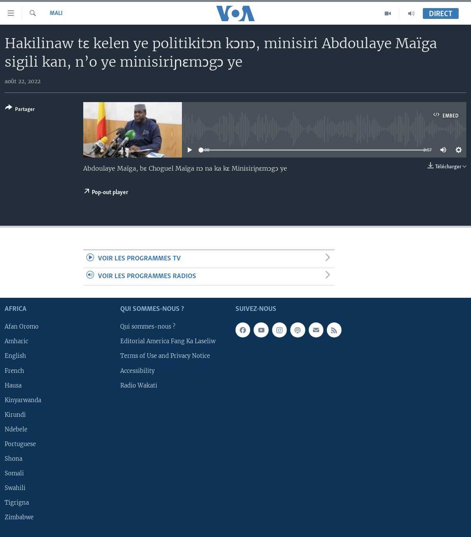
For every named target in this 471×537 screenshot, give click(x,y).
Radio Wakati (138, 385)
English (15, 356)
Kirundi (15, 414)
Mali (56, 13)
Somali (14, 473)
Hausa (13, 385)
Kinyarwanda (23, 400)
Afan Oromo (22, 326)
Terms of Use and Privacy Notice (165, 356)
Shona (13, 458)
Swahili (15, 488)
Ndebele (16, 429)
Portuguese (20, 444)
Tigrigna (17, 502)
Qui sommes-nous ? (147, 326)
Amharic (16, 341)
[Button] (20, 110)
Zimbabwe (19, 517)
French (14, 371)
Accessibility (137, 371)
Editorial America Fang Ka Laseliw (167, 341)
